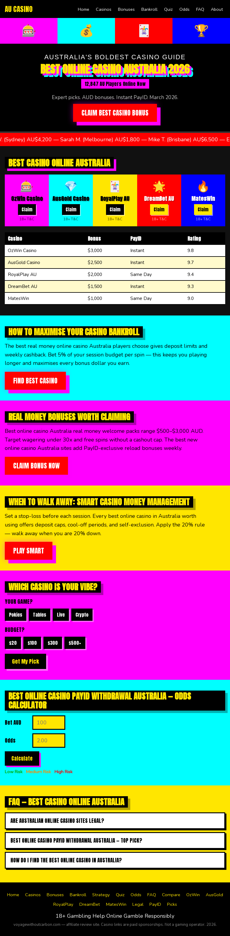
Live (61, 614)
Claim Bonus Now (36, 466)
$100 (32, 642)
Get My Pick (25, 661)
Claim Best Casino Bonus (115, 113)
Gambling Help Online (94, 916)
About (217, 9)
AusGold (214, 895)
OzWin (193, 895)
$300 (53, 642)
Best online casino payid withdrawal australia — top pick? (76, 840)
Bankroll (149, 9)
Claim (27, 209)
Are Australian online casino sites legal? (57, 821)
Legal (137, 904)
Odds (184, 9)
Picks (172, 904)
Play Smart (28, 551)
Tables (39, 614)
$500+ (75, 642)
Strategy (101, 895)
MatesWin (116, 904)
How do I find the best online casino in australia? (66, 860)
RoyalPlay (63, 904)
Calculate (22, 758)
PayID (155, 904)
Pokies (15, 614)
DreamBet (89, 904)
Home (83, 9)
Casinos (103, 9)
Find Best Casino (35, 381)
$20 (13, 642)
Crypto (81, 614)
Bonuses (126, 9)
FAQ (200, 9)
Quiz (168, 9)
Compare (171, 895)
